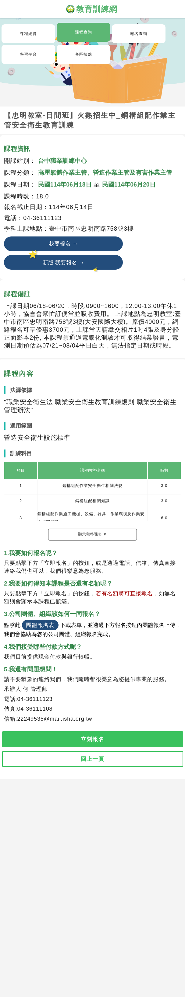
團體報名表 (40, 625)
